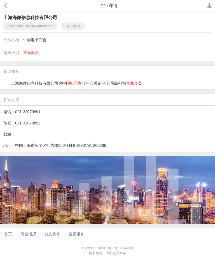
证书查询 (73, 26)
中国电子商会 (34, 40)
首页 (8, 234)
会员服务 (76, 234)
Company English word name (30, 26)
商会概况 (28, 234)
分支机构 (52, 234)
